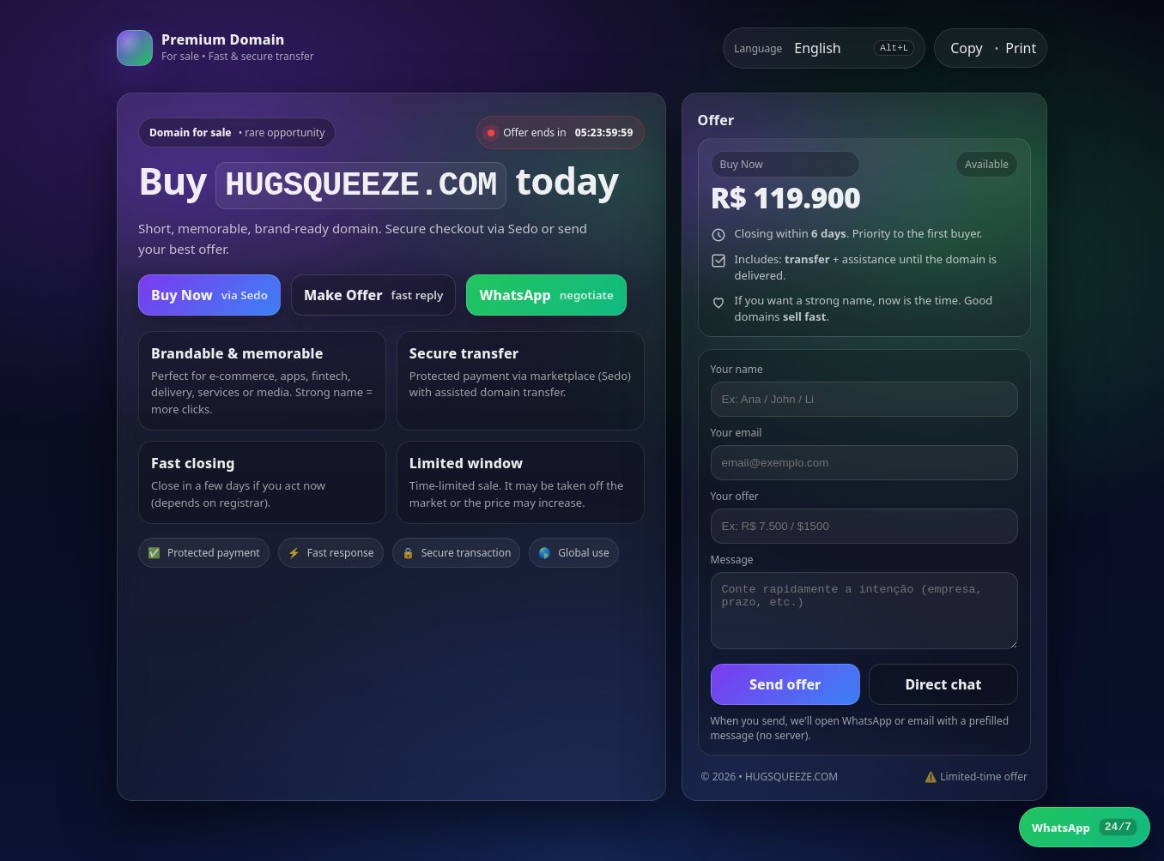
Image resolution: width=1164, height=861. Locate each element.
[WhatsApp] (1084, 827)
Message (732, 559)
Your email (736, 432)
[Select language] (828, 48)
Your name (737, 369)
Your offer (735, 496)
